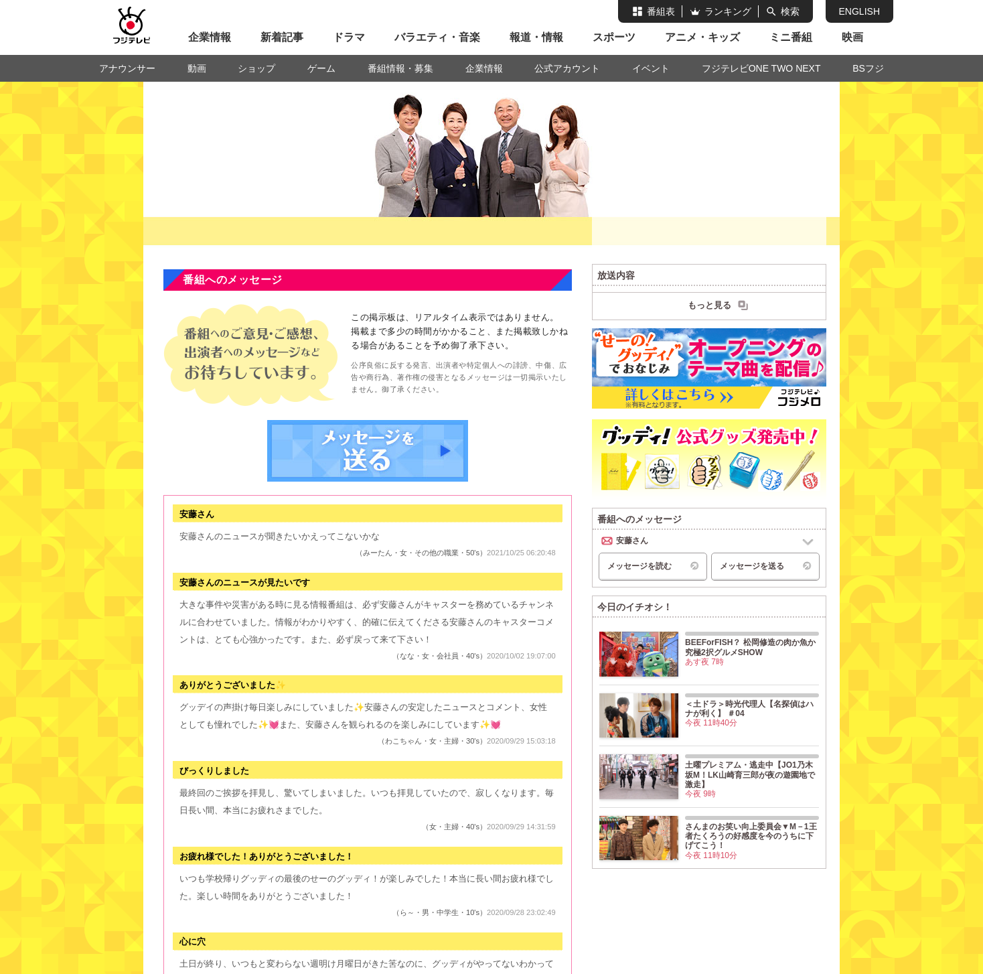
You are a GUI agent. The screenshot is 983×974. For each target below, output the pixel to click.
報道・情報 (536, 37)
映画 (852, 37)
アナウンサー (127, 68)
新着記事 (281, 37)
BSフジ (868, 68)
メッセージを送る (367, 451)
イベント (651, 68)
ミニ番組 (790, 37)
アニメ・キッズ (702, 37)
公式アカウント (567, 68)
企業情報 (209, 37)
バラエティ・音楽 (437, 37)
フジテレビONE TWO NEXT (761, 68)
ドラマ (349, 37)
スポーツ (614, 37)
